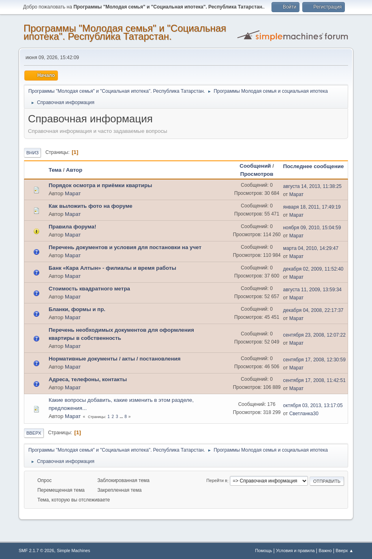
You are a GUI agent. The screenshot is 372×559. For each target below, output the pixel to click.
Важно (325, 550)
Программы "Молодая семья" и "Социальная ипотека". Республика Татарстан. (125, 32)
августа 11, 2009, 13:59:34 (312, 289)
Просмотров (257, 174)
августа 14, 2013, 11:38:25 (312, 186)
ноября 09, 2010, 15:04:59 (312, 227)
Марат (73, 193)
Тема (55, 170)
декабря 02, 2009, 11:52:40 (313, 269)
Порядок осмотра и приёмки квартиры (100, 185)
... (122, 416)
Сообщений (255, 166)
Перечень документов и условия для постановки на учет (125, 247)
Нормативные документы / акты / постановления (115, 359)
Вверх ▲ (344, 550)
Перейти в (216, 480)
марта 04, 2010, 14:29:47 (310, 248)
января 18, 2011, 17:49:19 (311, 207)
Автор (74, 170)
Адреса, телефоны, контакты (88, 379)
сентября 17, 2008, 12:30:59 (314, 360)
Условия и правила (295, 550)
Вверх (33, 433)
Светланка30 (304, 413)
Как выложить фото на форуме (91, 206)
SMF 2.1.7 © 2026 (36, 550)
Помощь (263, 550)
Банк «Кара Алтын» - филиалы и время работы (112, 268)
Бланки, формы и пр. (77, 309)
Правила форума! (72, 227)
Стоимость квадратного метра (89, 289)
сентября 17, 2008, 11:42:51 (314, 380)
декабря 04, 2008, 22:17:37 (313, 310)
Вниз (32, 152)
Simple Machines (73, 550)
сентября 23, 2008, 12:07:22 (314, 335)
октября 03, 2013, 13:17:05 (312, 405)
